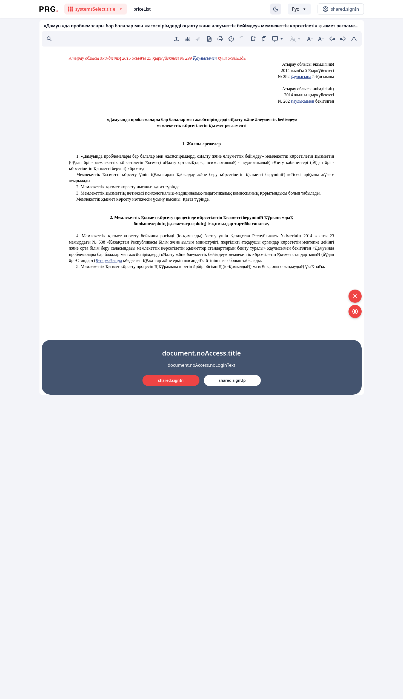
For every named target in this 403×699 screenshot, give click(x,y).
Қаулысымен (205, 58)
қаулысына (301, 76)
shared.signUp (232, 380)
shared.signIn (171, 380)
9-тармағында (109, 260)
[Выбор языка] (299, 9)
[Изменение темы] (275, 9)
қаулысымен (302, 101)
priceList (142, 9)
